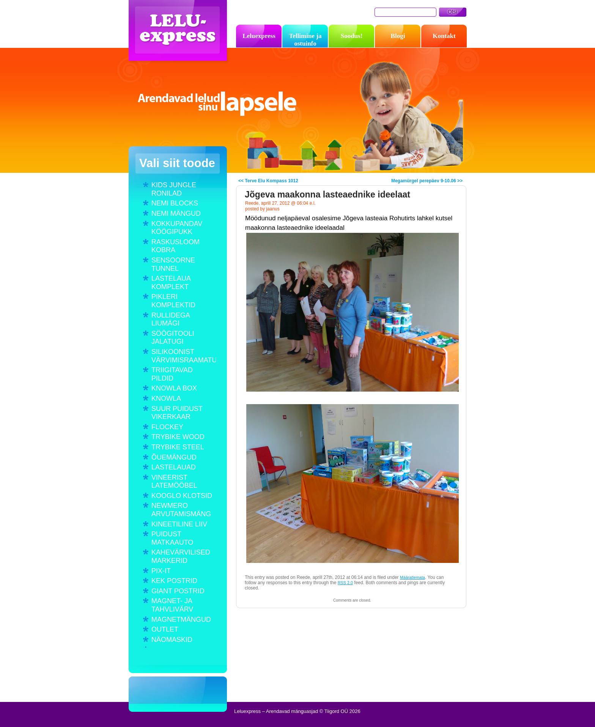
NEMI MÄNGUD (176, 213)
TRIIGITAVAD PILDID (172, 374)
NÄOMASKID (171, 639)
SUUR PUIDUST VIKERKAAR (177, 413)
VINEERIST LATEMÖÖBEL (174, 482)
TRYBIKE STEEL (177, 447)
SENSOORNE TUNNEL (173, 264)
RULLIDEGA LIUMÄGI (170, 319)
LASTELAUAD (173, 467)
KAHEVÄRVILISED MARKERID (180, 556)
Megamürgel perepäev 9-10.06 (423, 180)
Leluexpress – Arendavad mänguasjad (180, 32)
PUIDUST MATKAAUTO (172, 538)
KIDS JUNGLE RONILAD (173, 189)
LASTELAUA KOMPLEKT (170, 283)
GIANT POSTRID (178, 591)
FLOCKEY (167, 427)
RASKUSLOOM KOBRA (175, 246)
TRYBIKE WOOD (178, 437)
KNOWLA (166, 398)
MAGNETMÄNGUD (181, 619)
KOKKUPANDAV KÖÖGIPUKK (176, 228)
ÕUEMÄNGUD (174, 457)
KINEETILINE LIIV (179, 524)
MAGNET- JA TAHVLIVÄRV (172, 605)
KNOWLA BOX (174, 388)
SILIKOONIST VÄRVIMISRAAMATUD (183, 356)
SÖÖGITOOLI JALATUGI (172, 338)
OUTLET (164, 629)
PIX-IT (161, 571)
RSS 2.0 (345, 582)
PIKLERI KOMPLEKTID (173, 301)
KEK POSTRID (174, 581)
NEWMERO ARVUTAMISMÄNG (181, 510)
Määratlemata (412, 577)
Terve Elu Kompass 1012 (271, 180)
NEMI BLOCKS (174, 203)
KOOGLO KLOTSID (181, 495)
